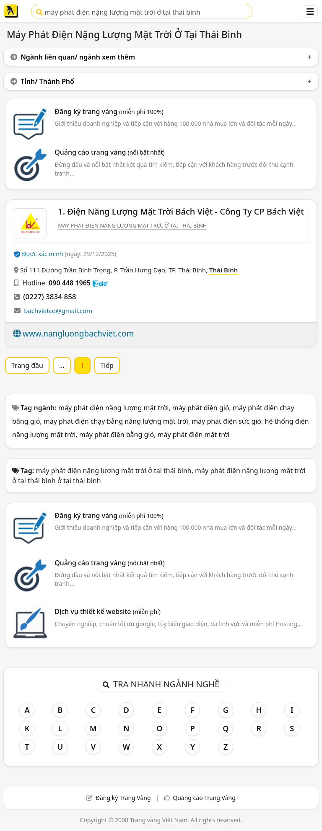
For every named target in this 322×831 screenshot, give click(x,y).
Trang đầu (27, 365)
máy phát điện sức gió (226, 421)
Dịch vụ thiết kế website (108, 611)
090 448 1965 (70, 282)
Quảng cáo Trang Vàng (204, 798)
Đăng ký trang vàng (109, 111)
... (62, 365)
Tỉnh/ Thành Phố (42, 81)
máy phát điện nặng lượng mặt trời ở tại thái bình (118, 12)
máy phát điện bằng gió (116, 434)
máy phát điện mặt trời (194, 434)
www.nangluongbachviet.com (78, 333)
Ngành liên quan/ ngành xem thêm (72, 57)
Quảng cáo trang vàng (109, 152)
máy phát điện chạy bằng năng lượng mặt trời (116, 421)
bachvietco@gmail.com (58, 310)
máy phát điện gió (200, 407)
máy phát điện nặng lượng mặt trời (113, 407)
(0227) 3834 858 (49, 296)
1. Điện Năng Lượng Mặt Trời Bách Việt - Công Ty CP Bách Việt (181, 211)
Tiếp (107, 365)
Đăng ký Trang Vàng (123, 798)
